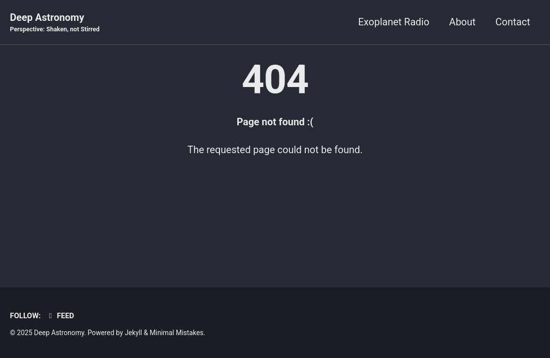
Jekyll (133, 333)
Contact (512, 22)
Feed (60, 315)
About (462, 22)
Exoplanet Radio (393, 22)
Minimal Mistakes (177, 333)
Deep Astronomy (55, 22)
